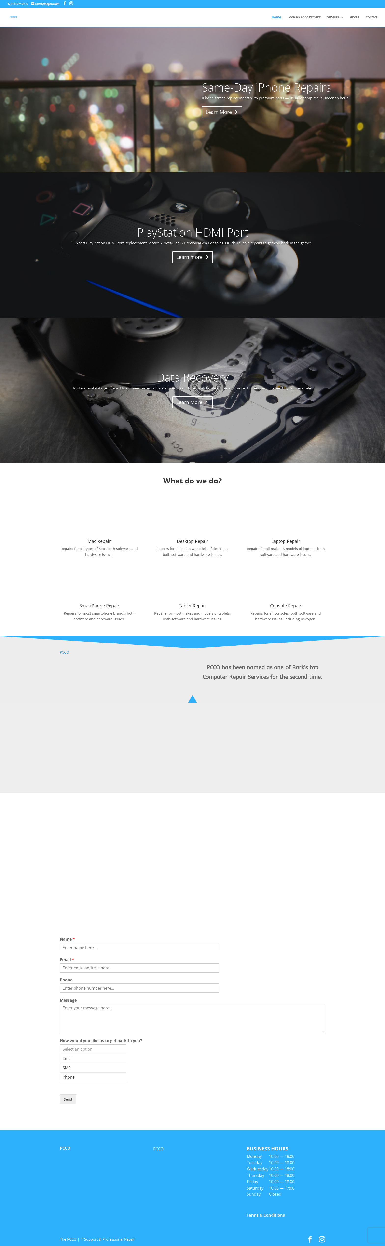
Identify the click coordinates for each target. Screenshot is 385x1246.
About (354, 17)
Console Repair (285, 606)
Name (67, 939)
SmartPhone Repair (99, 606)
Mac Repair (99, 541)
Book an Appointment (303, 17)
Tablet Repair (192, 606)
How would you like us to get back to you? (101, 1040)
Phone (66, 980)
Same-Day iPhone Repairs (266, 87)
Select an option (93, 1049)
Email (67, 959)
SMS (93, 1067)
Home (276, 17)
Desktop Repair (192, 541)
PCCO (64, 652)
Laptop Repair (285, 541)
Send (68, 1099)
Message (68, 1000)
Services (333, 17)
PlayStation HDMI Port (192, 232)
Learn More (219, 112)
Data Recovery (193, 377)
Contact (371, 17)
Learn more (189, 257)
